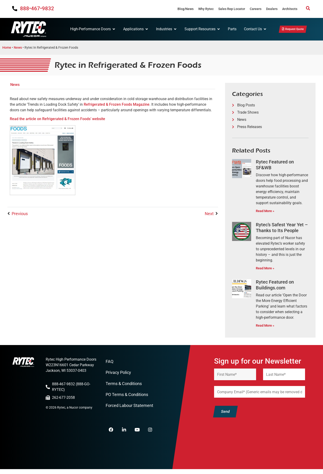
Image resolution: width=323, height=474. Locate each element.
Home (6, 49)
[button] (308, 8)
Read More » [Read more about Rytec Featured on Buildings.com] (265, 327)
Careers (255, 9)
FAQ (109, 362)
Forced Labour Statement (129, 408)
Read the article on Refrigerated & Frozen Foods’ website (57, 120)
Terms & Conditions (124, 385)
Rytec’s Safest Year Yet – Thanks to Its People (282, 228)
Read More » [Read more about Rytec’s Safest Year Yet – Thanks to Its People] (265, 269)
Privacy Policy (118, 374)
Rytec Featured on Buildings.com (275, 286)
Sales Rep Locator (231, 9)
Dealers (272, 9)
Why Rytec (206, 9)
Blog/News (185, 9)
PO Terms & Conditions (127, 396)
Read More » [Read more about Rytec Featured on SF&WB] (265, 212)
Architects (289, 9)
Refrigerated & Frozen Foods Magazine (116, 105)
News (18, 49)
